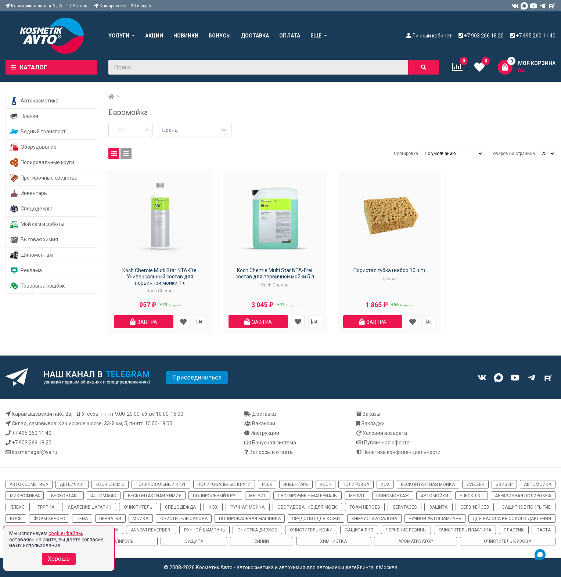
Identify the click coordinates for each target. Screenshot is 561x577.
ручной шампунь (204, 530)
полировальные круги (224, 484)
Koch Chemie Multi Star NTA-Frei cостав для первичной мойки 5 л (274, 273)
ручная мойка (247, 507)
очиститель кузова (507, 541)
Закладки (373, 423)
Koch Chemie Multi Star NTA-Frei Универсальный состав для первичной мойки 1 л (160, 276)
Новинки (185, 36)
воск (16, 518)
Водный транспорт (38, 131)
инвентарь (295, 484)
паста (543, 530)
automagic (103, 495)
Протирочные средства (44, 178)
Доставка (255, 36)
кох (385, 484)
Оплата (289, 36)
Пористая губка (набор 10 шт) (389, 270)
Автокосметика (34, 100)
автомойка (537, 484)
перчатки (110, 518)
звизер (504, 484)
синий (261, 541)
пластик (514, 530)
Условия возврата (385, 433)
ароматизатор (415, 541)
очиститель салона (184, 518)
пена (82, 518)
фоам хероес (49, 518)
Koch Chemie (110, 484)
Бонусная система (274, 443)
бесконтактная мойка (428, 484)
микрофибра (25, 495)
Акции (154, 36)
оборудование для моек (307, 507)
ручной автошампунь (435, 518)
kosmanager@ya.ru (34, 452)
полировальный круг (161, 484)
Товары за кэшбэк (37, 286)
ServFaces (405, 507)
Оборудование (33, 147)
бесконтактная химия (154, 495)
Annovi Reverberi (151, 530)
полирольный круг (215, 495)
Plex (267, 484)
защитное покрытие (526, 507)
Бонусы (220, 36)
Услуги (118, 36)
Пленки (24, 116)
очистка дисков (257, 530)
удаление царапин (89, 507)
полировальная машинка (250, 518)
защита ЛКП (359, 530)
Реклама (26, 270)
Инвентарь (28, 193)
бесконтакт (65, 495)
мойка (140, 518)
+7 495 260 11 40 (31, 433)
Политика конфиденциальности (401, 452)
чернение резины (406, 530)
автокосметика (29, 484)
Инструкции (265, 433)
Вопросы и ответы (271, 452)
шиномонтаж (392, 495)
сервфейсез (474, 507)
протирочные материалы (308, 495)
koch (325, 484)
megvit (357, 495)
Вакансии (263, 423)
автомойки (434, 495)
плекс (17, 507)
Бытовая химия (34, 239)
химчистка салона (374, 518)
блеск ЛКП (471, 495)
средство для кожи (316, 518)
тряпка (45, 507)
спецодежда (180, 507)
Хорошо (59, 558)
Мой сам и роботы (37, 224)
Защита (194, 541)
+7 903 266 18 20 (31, 443)
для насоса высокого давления (511, 518)
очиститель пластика (465, 530)
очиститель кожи (311, 530)
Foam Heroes (365, 507)
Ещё (315, 36)
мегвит (257, 495)
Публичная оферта (387, 443)
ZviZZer (475, 484)
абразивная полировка (523, 495)
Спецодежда (31, 208)
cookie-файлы (65, 533)
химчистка (333, 541)
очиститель (138, 507)
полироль (121, 541)
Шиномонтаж (31, 255)
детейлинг (72, 484)
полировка (355, 484)
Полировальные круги (42, 162)
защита (438, 507)
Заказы (371, 414)
